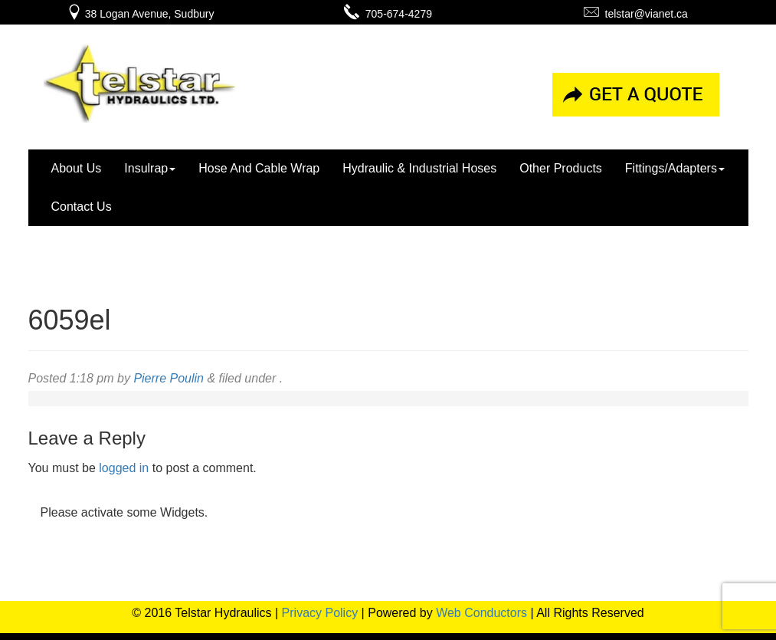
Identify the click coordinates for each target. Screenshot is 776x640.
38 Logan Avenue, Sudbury (140, 14)
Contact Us (81, 206)
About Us (76, 168)
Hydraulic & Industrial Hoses (419, 168)
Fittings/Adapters (675, 168)
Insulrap (149, 168)
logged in (124, 467)
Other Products (560, 168)
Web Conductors (481, 612)
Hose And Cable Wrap (258, 168)
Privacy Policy (320, 612)
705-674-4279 (388, 14)
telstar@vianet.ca (636, 14)
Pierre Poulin (168, 378)
